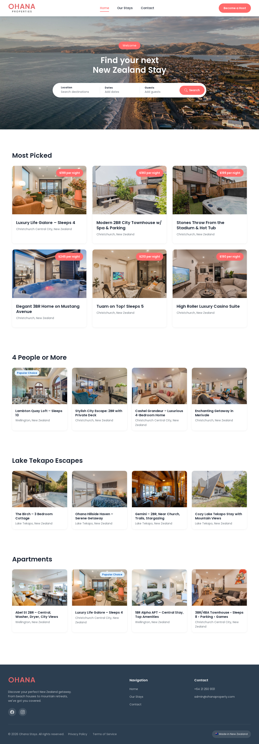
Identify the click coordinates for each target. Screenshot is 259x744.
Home (104, 8)
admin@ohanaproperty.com (214, 697)
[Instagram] (23, 712)
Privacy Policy (77, 734)
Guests (153, 88)
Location (72, 87)
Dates (117, 88)
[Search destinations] (84, 92)
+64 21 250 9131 (204, 689)
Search (186, 90)
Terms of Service (105, 734)
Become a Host (235, 8)
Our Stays (125, 8)
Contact (147, 8)
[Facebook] (12, 712)
